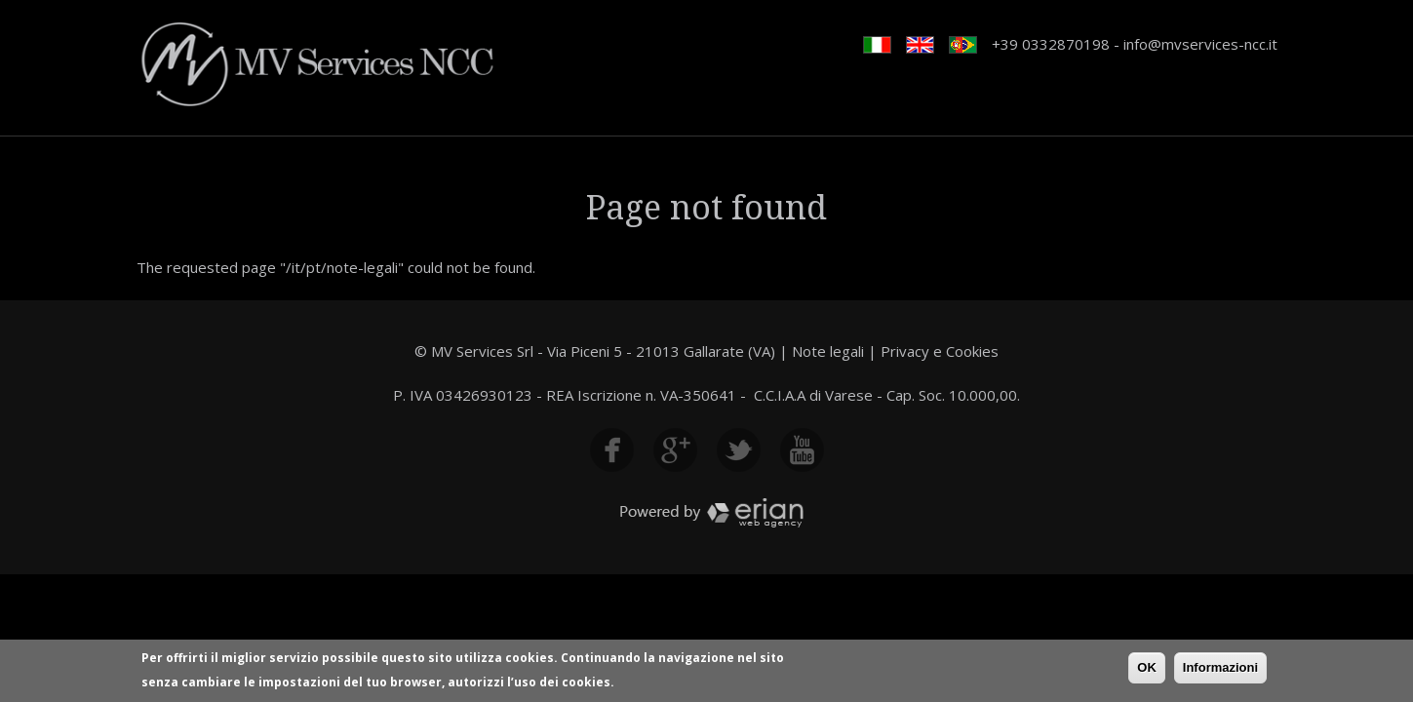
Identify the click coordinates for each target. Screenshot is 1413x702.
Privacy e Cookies (940, 351)
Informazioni (1220, 669)
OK (1147, 669)
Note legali (828, 351)
